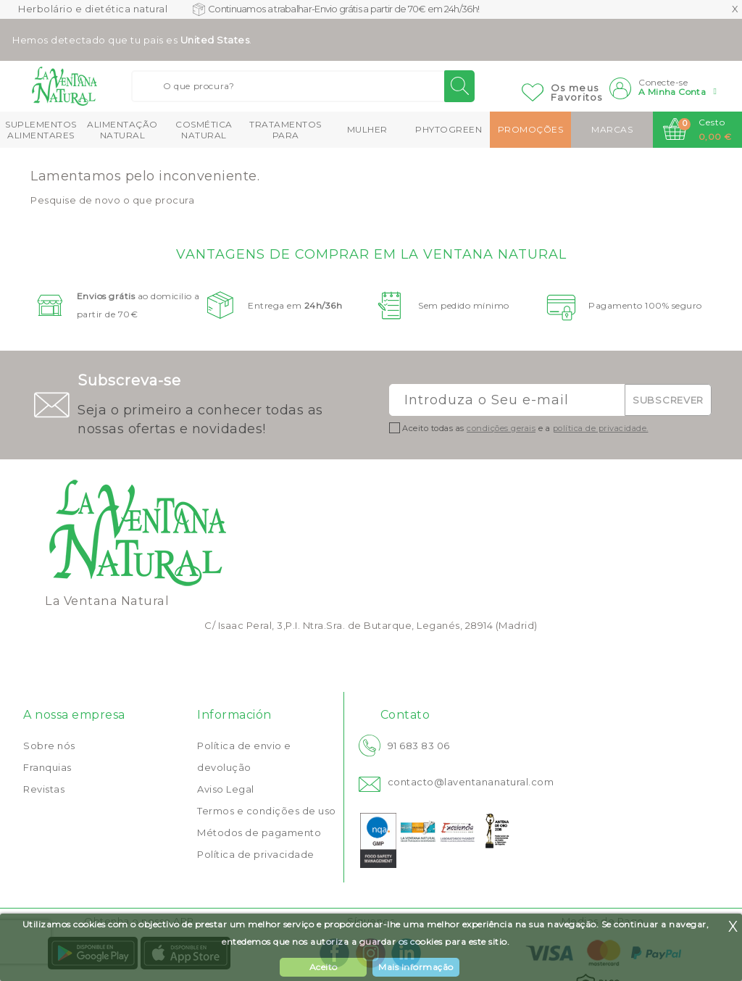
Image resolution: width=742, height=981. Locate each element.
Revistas (43, 789)
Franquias (47, 767)
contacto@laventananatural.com (471, 782)
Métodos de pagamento (259, 832)
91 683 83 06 (419, 745)
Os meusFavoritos (577, 92)
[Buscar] (303, 86)
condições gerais (501, 428)
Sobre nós (49, 745)
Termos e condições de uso (266, 811)
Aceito (323, 966)
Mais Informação (416, 966)
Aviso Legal (225, 789)
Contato (405, 715)
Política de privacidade (255, 854)
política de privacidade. (601, 428)
